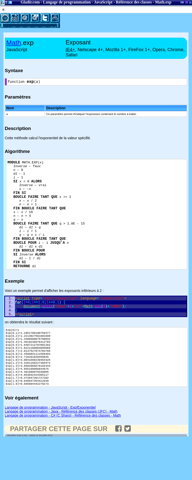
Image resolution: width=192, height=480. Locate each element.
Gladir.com (30, 2)
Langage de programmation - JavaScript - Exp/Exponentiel (50, 447)
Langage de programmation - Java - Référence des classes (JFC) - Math (61, 451)
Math (159, 2)
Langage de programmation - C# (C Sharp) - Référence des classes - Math (63, 455)
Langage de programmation (67, 2)
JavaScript (103, 2)
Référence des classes (134, 2)
